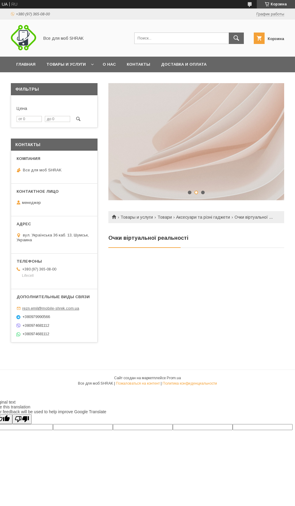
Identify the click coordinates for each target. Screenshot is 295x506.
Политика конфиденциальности (190, 383)
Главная (26, 64)
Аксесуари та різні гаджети (203, 217)
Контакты (138, 64)
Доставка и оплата (183, 64)
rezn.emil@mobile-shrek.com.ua (50, 308)
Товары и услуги (66, 64)
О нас (109, 64)
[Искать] (236, 38)
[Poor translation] (22, 419)
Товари (164, 217)
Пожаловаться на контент (138, 383)
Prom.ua (174, 378)
